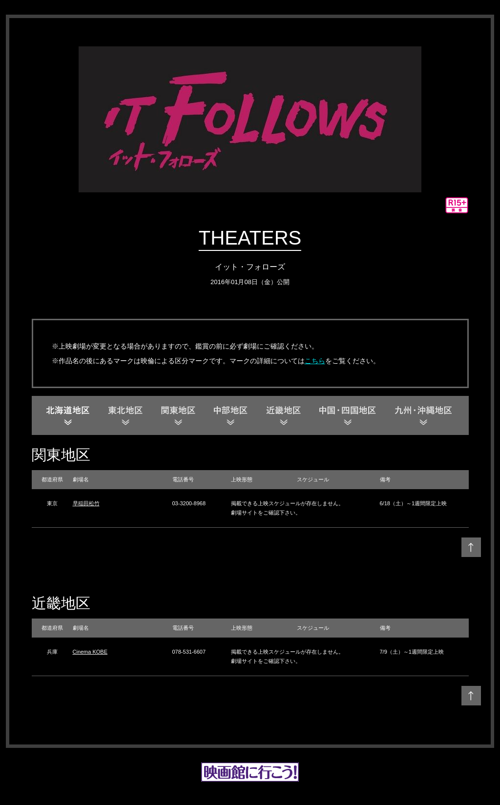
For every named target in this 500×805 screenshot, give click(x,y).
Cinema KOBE (90, 652)
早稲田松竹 (86, 503)
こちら (315, 361)
